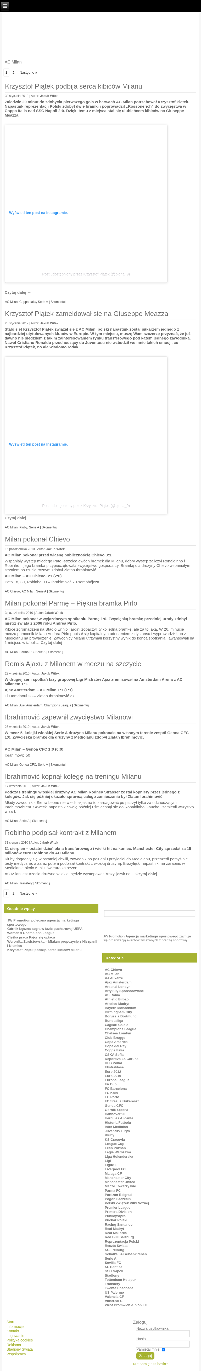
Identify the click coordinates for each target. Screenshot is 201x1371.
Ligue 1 (111, 1165)
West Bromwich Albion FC (126, 1305)
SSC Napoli (114, 1271)
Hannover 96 (115, 1114)
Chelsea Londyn (118, 1033)
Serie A (43, 302)
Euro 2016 (113, 1076)
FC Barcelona (116, 1089)
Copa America (116, 1042)
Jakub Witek (49, 96)
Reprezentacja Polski (122, 1241)
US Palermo (114, 1292)
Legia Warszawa (118, 1152)
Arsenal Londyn (117, 987)
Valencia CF (114, 1297)
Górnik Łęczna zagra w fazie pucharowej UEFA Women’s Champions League (44, 931)
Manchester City (118, 1178)
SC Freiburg (114, 1250)
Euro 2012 (113, 1072)
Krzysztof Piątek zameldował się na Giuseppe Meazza (86, 314)
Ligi (108, 1161)
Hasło (141, 1339)
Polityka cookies (20, 1340)
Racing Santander (119, 1224)
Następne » (28, 72)
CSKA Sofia (114, 1055)
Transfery (25, 883)
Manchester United (120, 1182)
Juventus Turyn (117, 1131)
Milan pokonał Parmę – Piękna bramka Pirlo (71, 603)
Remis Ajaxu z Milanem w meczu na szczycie (73, 664)
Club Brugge (115, 1038)
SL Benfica (113, 1267)
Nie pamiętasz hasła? (150, 1364)
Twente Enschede (119, 1288)
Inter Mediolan (116, 1127)
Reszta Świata (116, 1246)
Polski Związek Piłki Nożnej (127, 1203)
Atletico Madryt (117, 1004)
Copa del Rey (115, 1046)
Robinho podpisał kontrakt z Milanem (60, 833)
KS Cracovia (115, 1140)
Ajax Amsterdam (30, 705)
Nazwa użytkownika (152, 1328)
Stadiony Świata (20, 1349)
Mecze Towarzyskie (120, 1186)
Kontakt (13, 1331)
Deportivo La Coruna (121, 1059)
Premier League (117, 1207)
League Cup (114, 1144)
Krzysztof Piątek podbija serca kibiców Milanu (73, 86)
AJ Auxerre (114, 978)
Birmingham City (118, 1012)
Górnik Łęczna (116, 1110)
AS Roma (112, 995)
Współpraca (16, 1354)
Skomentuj (58, 302)
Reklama (14, 1345)
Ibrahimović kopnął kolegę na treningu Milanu (73, 776)
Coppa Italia (27, 302)
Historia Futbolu (118, 1123)
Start (10, 1322)
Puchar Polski (116, 1220)
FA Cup (110, 1084)
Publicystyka (115, 1216)
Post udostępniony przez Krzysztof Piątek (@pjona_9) (86, 274)
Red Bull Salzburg (119, 1237)
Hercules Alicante (119, 1118)
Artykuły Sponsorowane (124, 991)
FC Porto (112, 1097)
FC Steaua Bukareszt (121, 1101)
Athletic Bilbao (117, 999)
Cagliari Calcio (116, 1025)
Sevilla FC (113, 1263)
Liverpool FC (115, 1169)
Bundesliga (114, 1021)
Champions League (57, 705)
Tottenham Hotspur (120, 1280)
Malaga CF (113, 1174)
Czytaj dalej (18, 292)
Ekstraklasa (114, 1067)
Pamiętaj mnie (148, 1349)
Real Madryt (114, 1229)
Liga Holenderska (119, 1157)
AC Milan (11, 302)
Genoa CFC (27, 765)
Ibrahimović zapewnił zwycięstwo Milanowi (69, 717)
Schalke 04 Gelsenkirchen (126, 1254)
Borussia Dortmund (120, 1016)
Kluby (23, 527)
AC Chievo (12, 591)
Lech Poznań (115, 1148)
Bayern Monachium (120, 1008)
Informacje (15, 1326)
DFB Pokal (113, 1063)
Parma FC (26, 652)
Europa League (117, 1080)
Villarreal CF (115, 1301)
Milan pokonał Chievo (37, 539)
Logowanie (15, 1336)
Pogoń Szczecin (118, 1199)
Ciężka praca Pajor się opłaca (31, 937)
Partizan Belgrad (118, 1195)
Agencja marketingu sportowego (152, 936)
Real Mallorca (116, 1233)
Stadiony (112, 1275)
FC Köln (111, 1093)
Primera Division (118, 1212)
